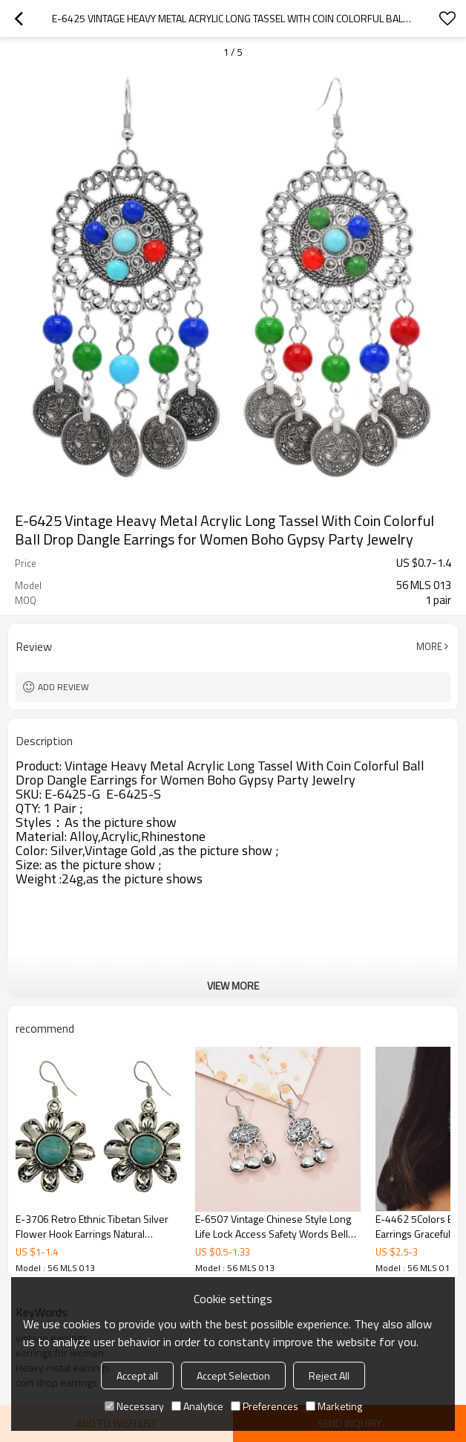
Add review (63, 687)
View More (233, 985)
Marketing (334, 1406)
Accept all (137, 1375)
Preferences (264, 1406)
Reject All (329, 1375)
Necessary (134, 1406)
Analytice (197, 1406)
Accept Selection (233, 1375)
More (429, 646)
